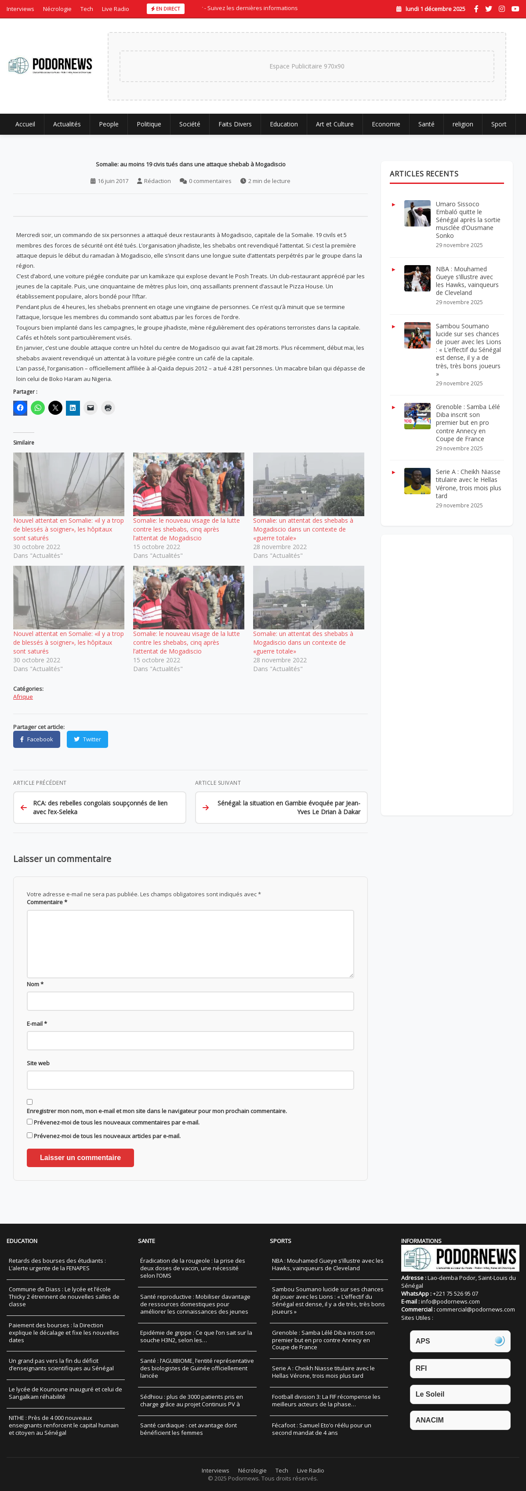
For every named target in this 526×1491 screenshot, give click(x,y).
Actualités (67, 128)
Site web (38, 1080)
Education (284, 128)
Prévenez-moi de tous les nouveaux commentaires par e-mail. (117, 1139)
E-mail (37, 1040)
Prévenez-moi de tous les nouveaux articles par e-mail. (107, 1153)
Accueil (25, 128)
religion (463, 128)
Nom (35, 1001)
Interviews (20, 9)
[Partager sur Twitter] (87, 742)
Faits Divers (235, 128)
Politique (149, 128)
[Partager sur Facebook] (36, 742)
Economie (386, 128)
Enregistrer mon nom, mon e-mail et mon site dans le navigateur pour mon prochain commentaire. (157, 1127)
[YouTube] (515, 9)
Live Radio (115, 9)
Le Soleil (430, 1394)
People (109, 128)
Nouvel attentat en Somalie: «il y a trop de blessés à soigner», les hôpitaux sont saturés (68, 533)
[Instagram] (502, 9)
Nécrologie (57, 9)
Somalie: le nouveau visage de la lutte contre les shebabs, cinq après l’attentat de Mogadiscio (186, 533)
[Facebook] (476, 9)
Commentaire (47, 908)
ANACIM (430, 1420)
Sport (499, 128)
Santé (426, 128)
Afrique (23, 700)
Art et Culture (335, 128)
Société (189, 128)
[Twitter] (488, 9)
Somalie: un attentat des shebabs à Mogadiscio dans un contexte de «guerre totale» (303, 533)
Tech (86, 9)
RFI (421, 1368)
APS (423, 1341)
